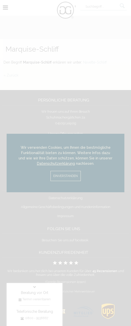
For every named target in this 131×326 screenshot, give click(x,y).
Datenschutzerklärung (56, 163)
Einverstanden (65, 176)
